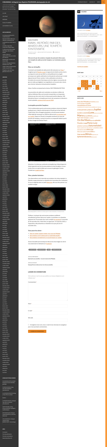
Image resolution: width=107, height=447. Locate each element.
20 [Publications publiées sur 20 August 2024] (82, 86)
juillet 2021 (5, 199)
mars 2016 (5, 328)
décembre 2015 (6, 334)
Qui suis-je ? (92, 2)
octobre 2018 (6, 265)
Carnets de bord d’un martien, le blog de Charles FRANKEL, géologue (9, 382)
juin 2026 (5, 80)
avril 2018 (5, 277)
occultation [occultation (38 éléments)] (91, 117)
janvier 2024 (5, 138)
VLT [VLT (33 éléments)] (94, 131)
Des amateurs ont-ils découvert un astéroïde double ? (45, 235)
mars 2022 (5, 183)
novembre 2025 (6, 94)
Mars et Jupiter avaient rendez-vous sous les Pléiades (45, 233)
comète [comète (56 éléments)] (88, 103)
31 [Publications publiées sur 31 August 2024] (97, 88)
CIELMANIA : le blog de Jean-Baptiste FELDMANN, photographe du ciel (26, 2)
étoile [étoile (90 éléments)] (89, 137)
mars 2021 (5, 207)
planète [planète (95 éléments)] (98, 120)
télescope (49, 182)
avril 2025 (5, 108)
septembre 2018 (6, 267)
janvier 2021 (5, 211)
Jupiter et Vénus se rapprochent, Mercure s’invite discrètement (9, 56)
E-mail (30, 310)
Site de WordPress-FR (7, 438)
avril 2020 (5, 229)
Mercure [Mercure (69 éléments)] (85, 116)
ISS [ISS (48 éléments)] (93, 110)
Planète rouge (41, 72)
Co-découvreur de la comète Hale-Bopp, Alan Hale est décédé (9, 51)
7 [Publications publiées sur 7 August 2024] (86, 81)
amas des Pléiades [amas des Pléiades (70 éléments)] (83, 101)
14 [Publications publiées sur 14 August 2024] (86, 83)
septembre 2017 (6, 291)
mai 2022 (5, 179)
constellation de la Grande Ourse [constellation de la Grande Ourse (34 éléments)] (83, 107)
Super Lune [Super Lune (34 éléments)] (92, 127)
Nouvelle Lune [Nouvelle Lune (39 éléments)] (95, 116)
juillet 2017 (5, 295)
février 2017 (5, 306)
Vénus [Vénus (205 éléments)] (88, 134)
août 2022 (5, 172)
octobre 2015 (6, 338)
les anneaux (57, 219)
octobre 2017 (6, 289)
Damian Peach (41, 249)
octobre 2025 (6, 96)
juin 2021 (5, 201)
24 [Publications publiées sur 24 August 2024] (97, 86)
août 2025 (5, 100)
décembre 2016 (6, 310)
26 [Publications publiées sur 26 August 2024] (79, 88)
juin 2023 (5, 152)
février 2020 (5, 233)
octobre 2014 (6, 362)
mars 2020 (5, 231)
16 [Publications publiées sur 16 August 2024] (93, 83)
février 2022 (5, 185)
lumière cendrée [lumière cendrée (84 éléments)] (83, 113)
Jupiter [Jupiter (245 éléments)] (97, 109)
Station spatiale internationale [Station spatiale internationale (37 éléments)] (83, 127)
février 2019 (5, 257)
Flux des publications (7, 434)
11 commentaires (92, 36)
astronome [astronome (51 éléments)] (92, 101)
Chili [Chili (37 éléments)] (85, 103)
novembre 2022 (6, 166)
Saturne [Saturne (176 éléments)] (92, 125)
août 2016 (5, 318)
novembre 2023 (6, 142)
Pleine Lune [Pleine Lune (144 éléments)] (92, 123)
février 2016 (5, 330)
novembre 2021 (6, 191)
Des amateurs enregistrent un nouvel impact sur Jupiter (46, 237)
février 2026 (5, 88)
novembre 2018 (6, 263)
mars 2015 (5, 352)
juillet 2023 (5, 150)
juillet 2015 (5, 344)
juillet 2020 (5, 223)
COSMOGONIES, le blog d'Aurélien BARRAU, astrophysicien (8, 389)
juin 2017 (5, 297)
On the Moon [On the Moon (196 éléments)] (83, 120)
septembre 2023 (6, 146)
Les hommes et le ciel (8, 25)
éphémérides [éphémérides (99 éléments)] (82, 137)
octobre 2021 (6, 193)
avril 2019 (5, 253)
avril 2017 (5, 302)
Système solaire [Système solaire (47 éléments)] (99, 127)
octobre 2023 (6, 144)
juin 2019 (5, 249)
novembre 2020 (6, 215)
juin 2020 (5, 225)
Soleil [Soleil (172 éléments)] (98, 125)
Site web (30, 317)
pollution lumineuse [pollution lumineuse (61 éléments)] (83, 126)
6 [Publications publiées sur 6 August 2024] (82, 81)
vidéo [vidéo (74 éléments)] (92, 131)
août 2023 (5, 148)
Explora (4, 397)
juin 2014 (5, 370)
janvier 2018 (5, 283)
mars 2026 (5, 86)
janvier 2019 (5, 259)
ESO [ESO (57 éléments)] (91, 110)
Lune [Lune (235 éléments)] (91, 112)
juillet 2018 (5, 271)
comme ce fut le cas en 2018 (46, 100)
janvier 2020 (5, 235)
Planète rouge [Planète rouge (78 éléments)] (82, 123)
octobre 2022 (6, 168)
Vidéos (98, 2)
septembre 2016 (6, 316)
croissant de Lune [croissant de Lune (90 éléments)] (83, 110)
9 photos (88, 56)
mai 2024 (5, 130)
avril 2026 (5, 84)
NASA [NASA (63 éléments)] (90, 116)
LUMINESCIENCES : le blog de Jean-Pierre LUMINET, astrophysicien (9, 402)
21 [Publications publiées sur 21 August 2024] (86, 86)
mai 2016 (5, 324)
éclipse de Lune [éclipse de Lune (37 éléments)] (94, 134)
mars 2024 (5, 134)
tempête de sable (56, 249)
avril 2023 (5, 156)
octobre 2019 (6, 241)
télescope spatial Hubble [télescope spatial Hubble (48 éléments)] (83, 131)
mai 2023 (5, 154)
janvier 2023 (5, 162)
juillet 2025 (5, 102)
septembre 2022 (6, 170)
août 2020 (5, 221)
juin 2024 (5, 128)
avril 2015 (5, 350)
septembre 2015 (6, 340)
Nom (30, 303)
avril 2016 (5, 326)
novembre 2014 (6, 360)
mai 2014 (5, 372)
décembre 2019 (6, 237)
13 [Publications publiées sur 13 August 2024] (82, 83)
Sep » (101, 91)
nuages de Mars (39, 170)
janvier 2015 (5, 356)
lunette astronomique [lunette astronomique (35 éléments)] (98, 113)
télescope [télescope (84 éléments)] (90, 129)
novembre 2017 (6, 287)
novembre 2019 (6, 239)
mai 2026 (5, 82)
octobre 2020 (6, 217)
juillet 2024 (5, 126)
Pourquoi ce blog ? (82, 2)
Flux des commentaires (8, 436)
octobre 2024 (6, 120)
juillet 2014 (5, 368)
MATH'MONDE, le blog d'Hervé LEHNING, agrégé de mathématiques (9, 408)
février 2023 (5, 160)
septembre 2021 (6, 195)
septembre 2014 (6, 364)
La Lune (4, 13)
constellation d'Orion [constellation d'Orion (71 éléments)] (84, 105)
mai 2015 (5, 348)
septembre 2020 (6, 219)
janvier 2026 (5, 90)
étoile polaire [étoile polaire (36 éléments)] (94, 136)
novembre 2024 (6, 118)
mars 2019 (5, 255)
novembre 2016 (6, 312)
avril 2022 (5, 181)
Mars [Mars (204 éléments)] (80, 115)
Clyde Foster (33, 249)
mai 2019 (5, 251)
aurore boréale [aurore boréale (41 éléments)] (80, 103)
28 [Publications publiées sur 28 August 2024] (86, 88)
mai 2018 (5, 275)
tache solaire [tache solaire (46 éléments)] (83, 129)
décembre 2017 (6, 285)
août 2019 (5, 245)
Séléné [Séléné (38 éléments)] (78, 129)
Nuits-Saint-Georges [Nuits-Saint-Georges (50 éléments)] (83, 117)
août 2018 (5, 269)
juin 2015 (5, 346)
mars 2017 (5, 304)
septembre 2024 (6, 122)
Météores (5, 19)
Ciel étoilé (5, 16)
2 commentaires (92, 62)
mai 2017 (5, 299)
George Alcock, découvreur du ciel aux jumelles (48, 263)
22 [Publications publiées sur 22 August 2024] (90, 86)
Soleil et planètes (33, 40)
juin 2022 (5, 177)
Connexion (5, 432)
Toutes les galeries (83, 66)
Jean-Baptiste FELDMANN (45, 52)
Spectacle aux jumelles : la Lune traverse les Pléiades (48, 257)
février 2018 (5, 281)
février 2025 (5, 112)
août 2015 (5, 342)
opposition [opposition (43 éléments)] (92, 120)
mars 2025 (5, 110)
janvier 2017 (5, 308)
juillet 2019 (5, 247)
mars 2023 (5, 158)
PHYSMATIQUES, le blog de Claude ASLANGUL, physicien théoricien (9, 414)
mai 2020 (5, 227)
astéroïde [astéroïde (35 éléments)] (97, 101)
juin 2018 (5, 273)
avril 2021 (5, 205)
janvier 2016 (5, 332)
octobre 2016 (6, 314)
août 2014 (5, 366)
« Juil (79, 91)
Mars (62, 70)
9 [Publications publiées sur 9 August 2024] (93, 81)
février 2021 (5, 209)
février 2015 (5, 354)
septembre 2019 (6, 243)
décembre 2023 (6, 140)
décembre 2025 (6, 92)
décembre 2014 (6, 358)
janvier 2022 (5, 187)
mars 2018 (5, 279)
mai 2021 (5, 203)
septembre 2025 (6, 98)
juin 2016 (5, 322)
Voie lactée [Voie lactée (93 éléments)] (81, 134)
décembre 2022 (6, 164)
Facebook (49, 243)
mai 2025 (5, 106)
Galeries (84, 11)
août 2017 (5, 293)
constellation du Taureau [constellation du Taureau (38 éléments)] (95, 107)
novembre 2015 (6, 336)
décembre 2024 (6, 116)
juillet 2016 (5, 320)
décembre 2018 (6, 261)
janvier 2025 (5, 114)
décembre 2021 (6, 189)
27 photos (88, 30)
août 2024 (5, 124)
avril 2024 (5, 132)
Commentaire (32, 282)
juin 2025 (5, 104)
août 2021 (5, 197)
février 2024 (5, 136)
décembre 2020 (6, 213)
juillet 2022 (5, 174)
